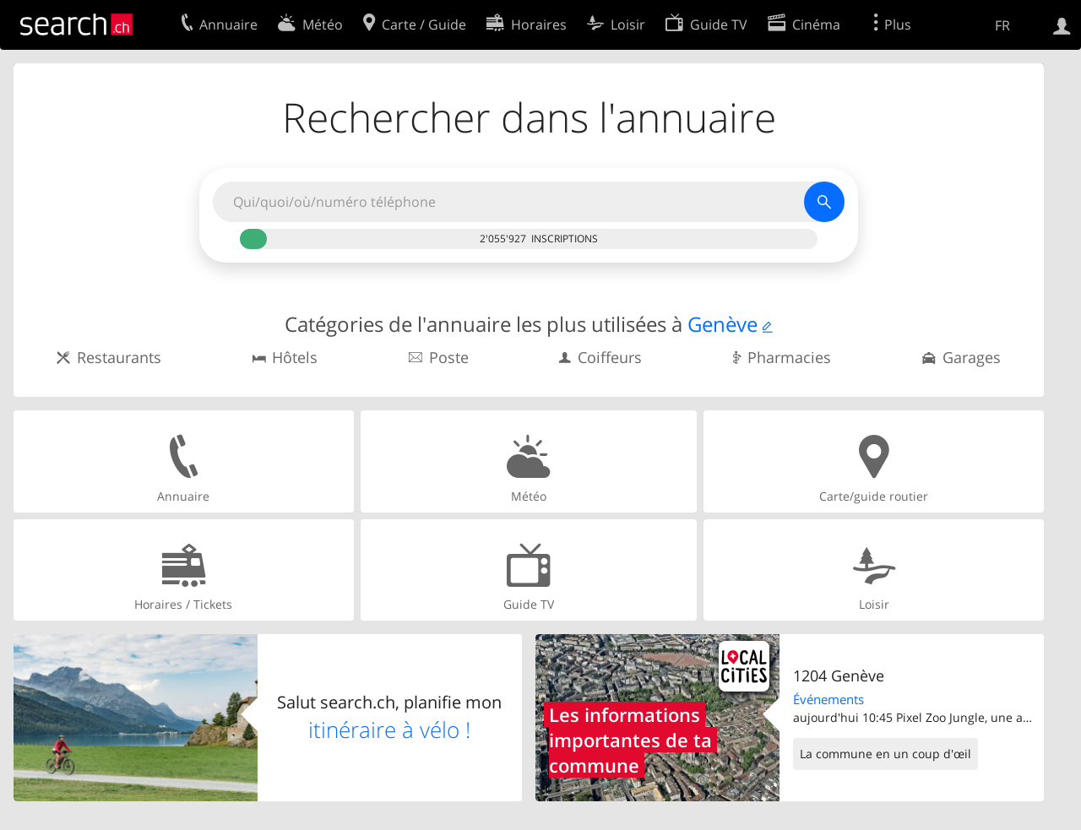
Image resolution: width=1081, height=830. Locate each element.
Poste (449, 357)
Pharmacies (789, 357)
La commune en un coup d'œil (885, 754)
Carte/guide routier (873, 460)
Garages (971, 357)
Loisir (873, 569)
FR (1002, 25)
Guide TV (529, 569)
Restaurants (119, 357)
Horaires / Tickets (183, 569)
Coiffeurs (610, 357)
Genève (722, 324)
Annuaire (183, 460)
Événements (828, 699)
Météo (529, 460)
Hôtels (295, 357)
